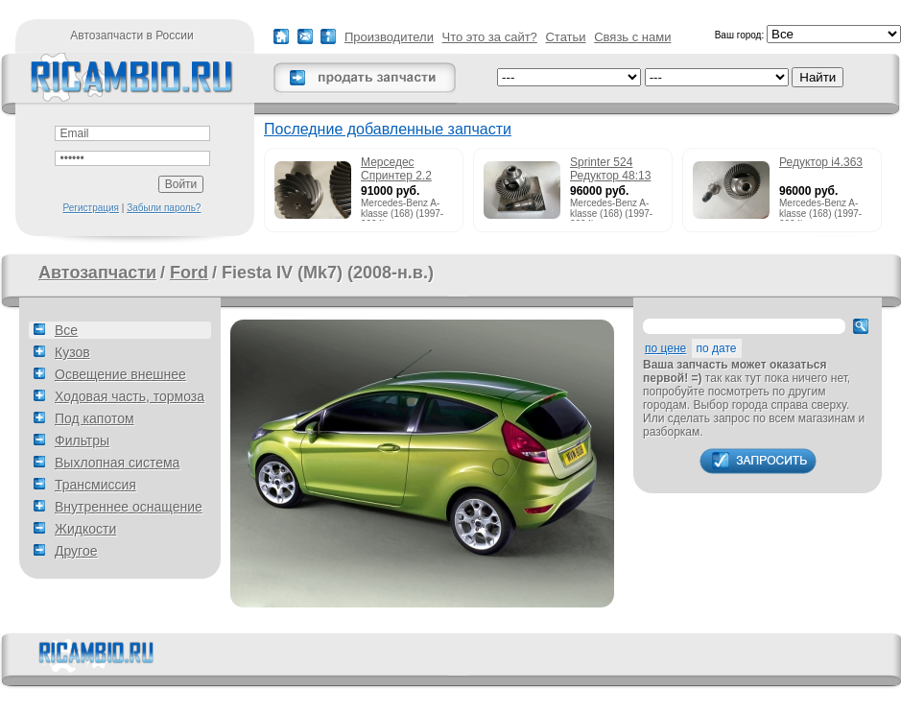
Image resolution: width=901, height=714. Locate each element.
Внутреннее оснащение (128, 506)
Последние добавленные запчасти (387, 129)
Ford (189, 272)
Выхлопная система (117, 462)
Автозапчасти (97, 272)
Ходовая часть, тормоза (129, 396)
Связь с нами (632, 37)
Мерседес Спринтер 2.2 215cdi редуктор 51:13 (403, 169)
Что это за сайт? (489, 37)
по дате (717, 348)
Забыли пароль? (164, 207)
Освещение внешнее (120, 374)
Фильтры (82, 440)
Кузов (72, 352)
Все (66, 330)
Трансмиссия (95, 484)
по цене (665, 348)
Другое (76, 551)
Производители (389, 37)
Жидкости (85, 528)
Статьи (565, 37)
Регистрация (91, 207)
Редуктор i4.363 (821, 162)
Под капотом (94, 418)
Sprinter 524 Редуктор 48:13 (610, 168)
